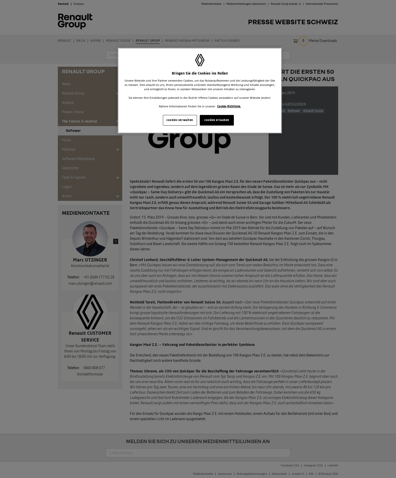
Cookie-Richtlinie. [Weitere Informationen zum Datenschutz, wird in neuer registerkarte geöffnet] (229, 106)
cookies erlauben (216, 120)
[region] (200, 90)
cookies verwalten (179, 120)
